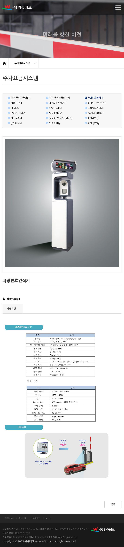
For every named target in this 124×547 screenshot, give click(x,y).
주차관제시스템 (22, 63)
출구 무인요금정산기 (18, 98)
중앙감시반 (14, 123)
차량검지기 (14, 118)
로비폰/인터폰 (15, 113)
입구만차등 (52, 123)
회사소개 (22, 518)
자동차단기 (14, 103)
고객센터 (36, 518)
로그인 (48, 518)
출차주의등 (91, 118)
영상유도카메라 (93, 108)
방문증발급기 (53, 113)
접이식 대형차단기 (94, 103)
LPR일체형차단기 (55, 103)
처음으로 (9, 518)
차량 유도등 (91, 123)
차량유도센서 (53, 108)
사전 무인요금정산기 (57, 98)
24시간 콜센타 (92, 113)
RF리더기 (13, 108)
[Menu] (118, 7)
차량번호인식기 (93, 98)
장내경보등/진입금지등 (58, 118)
